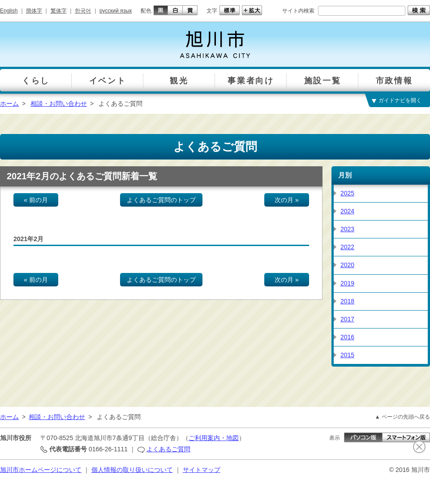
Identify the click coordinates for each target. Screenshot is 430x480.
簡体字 (34, 11)
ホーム (9, 103)
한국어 (83, 11)
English (8, 11)
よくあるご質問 (168, 449)
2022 (347, 247)
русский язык (115, 11)
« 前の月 (36, 199)
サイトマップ (201, 469)
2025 (347, 193)
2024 (347, 211)
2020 (347, 264)
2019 (347, 283)
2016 (347, 337)
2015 (347, 355)
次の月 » (287, 199)
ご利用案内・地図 (214, 437)
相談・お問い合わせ (58, 103)
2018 (347, 301)
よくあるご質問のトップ (161, 199)
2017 (347, 319)
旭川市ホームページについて (41, 469)
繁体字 (59, 11)
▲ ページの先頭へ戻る (402, 417)
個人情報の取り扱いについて (132, 469)
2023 (347, 229)
